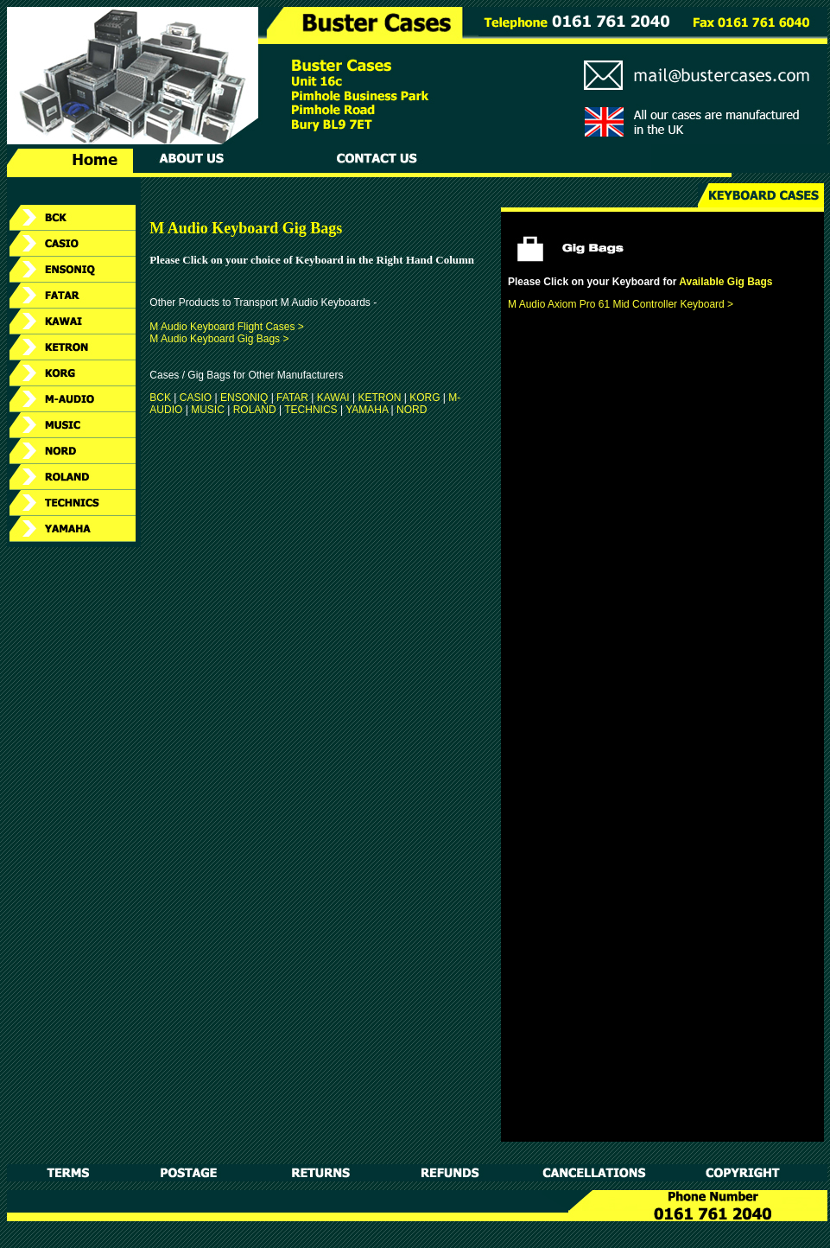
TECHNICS (310, 410)
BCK (160, 398)
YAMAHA (366, 410)
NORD (411, 410)
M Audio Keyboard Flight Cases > (226, 327)
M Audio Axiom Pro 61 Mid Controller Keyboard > (620, 304)
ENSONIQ (244, 398)
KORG (424, 398)
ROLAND (254, 410)
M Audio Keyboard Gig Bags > (218, 339)
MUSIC (208, 410)
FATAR (292, 398)
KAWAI (333, 398)
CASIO (196, 398)
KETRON (379, 398)
